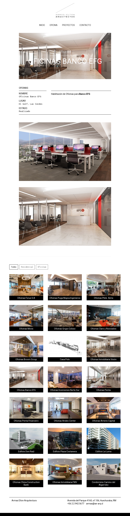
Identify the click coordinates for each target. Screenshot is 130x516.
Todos (13, 267)
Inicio (42, 25)
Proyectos (68, 25)
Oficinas (42, 267)
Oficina (53, 25)
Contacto (85, 25)
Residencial (27, 267)
